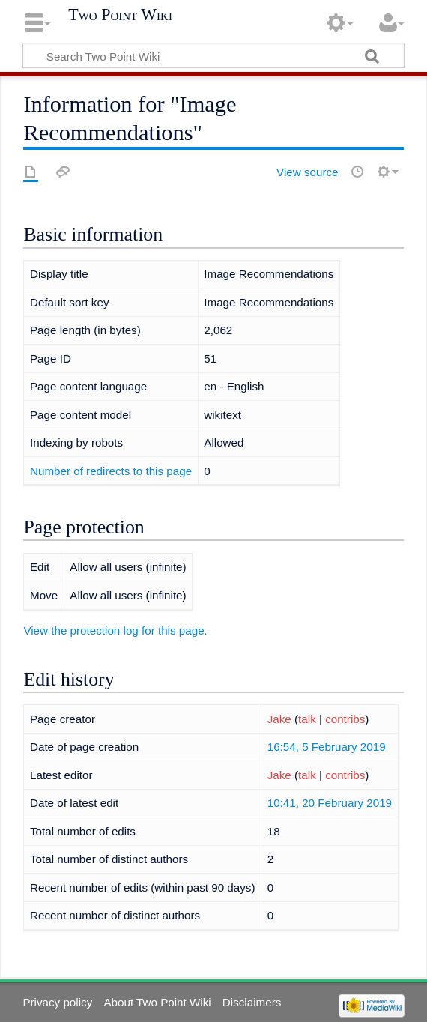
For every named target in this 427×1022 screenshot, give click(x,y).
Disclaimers (251, 1002)
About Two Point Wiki (157, 1002)
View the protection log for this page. (115, 630)
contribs (345, 719)
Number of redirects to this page (111, 471)
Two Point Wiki (120, 15)
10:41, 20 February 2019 (329, 802)
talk (307, 719)
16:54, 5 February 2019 (326, 746)
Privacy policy (57, 1002)
